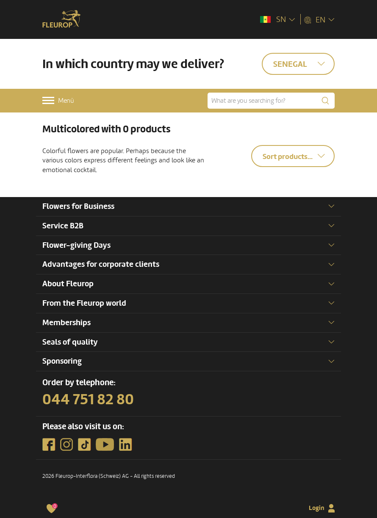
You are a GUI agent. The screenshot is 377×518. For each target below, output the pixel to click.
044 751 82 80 (88, 399)
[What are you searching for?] (271, 101)
